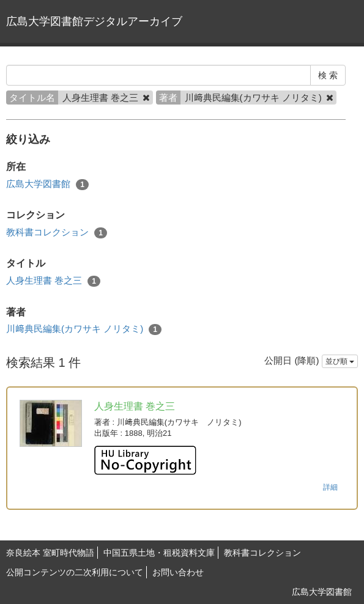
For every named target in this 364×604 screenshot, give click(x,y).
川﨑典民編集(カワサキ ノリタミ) (84, 329)
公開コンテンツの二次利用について (74, 572)
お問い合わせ (178, 572)
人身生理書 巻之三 (53, 281)
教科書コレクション (56, 232)
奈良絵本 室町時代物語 (50, 553)
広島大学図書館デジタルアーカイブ (94, 21)
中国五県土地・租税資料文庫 (159, 553)
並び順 (339, 361)
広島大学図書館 (47, 184)
